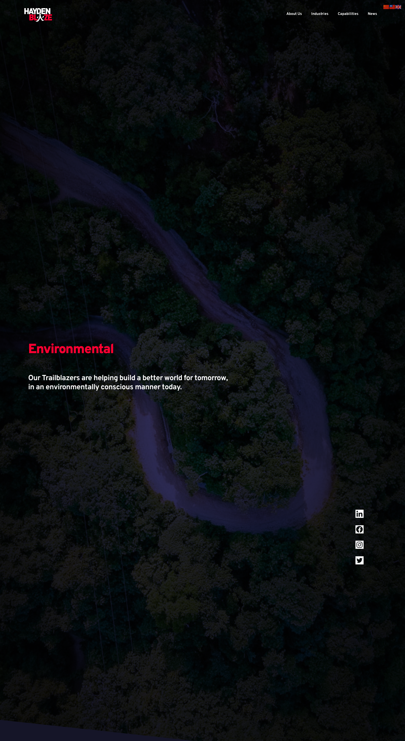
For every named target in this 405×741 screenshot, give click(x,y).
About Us (294, 14)
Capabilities (348, 14)
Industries (319, 14)
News (372, 14)
